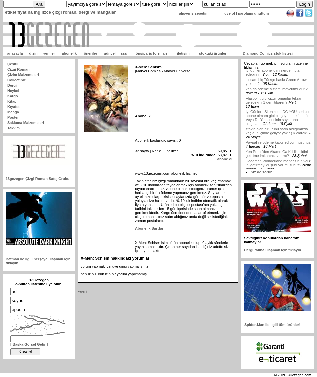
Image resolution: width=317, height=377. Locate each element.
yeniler (49, 53)
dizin (33, 53)
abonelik (69, 53)
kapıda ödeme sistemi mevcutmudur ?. (277, 91)
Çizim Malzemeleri (23, 75)
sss (124, 53)
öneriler (90, 53)
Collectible (16, 80)
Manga (13, 112)
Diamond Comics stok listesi (268, 53)
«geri (82, 291)
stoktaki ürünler (213, 53)
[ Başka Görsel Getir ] (29, 344)
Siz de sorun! (262, 172)
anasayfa (15, 53)
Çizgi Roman (18, 69)
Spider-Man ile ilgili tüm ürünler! (272, 325)
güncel (109, 53)
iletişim (183, 53)
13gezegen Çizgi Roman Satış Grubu (37, 179)
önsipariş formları (151, 53)
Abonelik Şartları (149, 228)
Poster (13, 117)
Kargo (12, 96)
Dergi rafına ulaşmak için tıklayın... (274, 250)
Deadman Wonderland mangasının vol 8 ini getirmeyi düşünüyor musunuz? (278, 165)
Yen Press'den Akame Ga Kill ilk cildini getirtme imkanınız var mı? (277, 156)
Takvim (13, 128)
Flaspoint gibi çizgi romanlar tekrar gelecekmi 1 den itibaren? (274, 102)
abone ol (224, 159)
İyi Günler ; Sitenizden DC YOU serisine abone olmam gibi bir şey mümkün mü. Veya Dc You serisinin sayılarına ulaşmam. (278, 120)
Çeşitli (12, 64)
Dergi (12, 85)
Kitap (12, 101)
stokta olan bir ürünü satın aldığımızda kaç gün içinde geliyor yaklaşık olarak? (277, 133)
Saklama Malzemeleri (25, 123)
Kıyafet (13, 107)
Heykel (13, 91)
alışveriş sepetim (194, 13)
